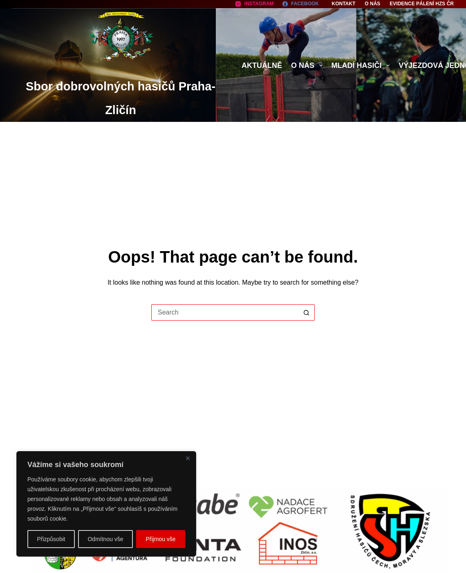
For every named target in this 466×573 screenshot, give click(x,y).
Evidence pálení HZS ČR (422, 4)
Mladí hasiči (362, 65)
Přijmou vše (160, 539)
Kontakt (344, 4)
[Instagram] (254, 4)
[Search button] (306, 312)
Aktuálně (262, 65)
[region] (106, 504)
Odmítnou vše (105, 539)
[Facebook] (300, 4)
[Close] (188, 458)
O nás (372, 4)
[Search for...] (224, 312)
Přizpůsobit (51, 539)
